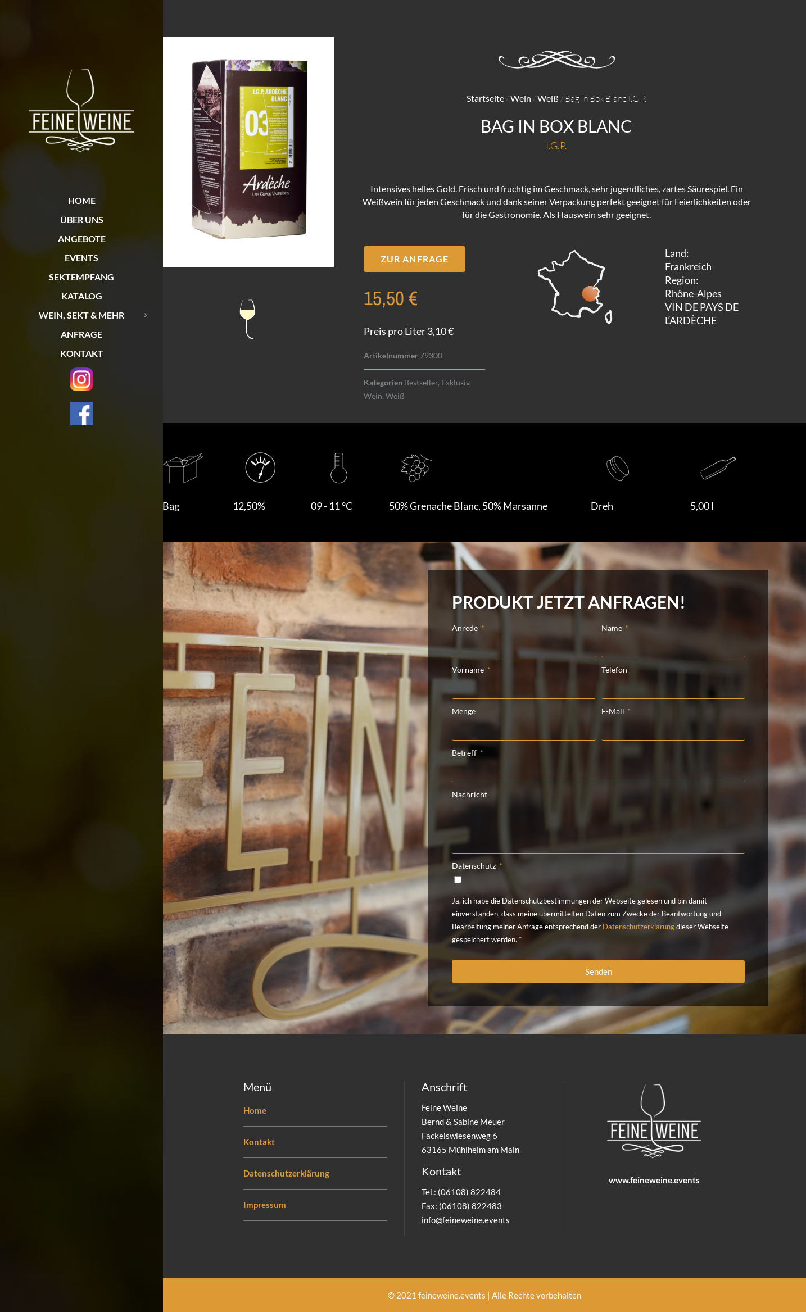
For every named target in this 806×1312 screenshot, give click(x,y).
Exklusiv (455, 382)
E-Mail (613, 711)
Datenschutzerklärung (638, 926)
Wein (520, 98)
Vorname (469, 669)
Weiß (548, 98)
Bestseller (421, 382)
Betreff (465, 752)
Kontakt (259, 1142)
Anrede (465, 628)
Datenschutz (474, 865)
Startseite (485, 98)
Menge (464, 711)
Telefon (614, 669)
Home (254, 1110)
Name (612, 628)
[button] (414, 259)
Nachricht (469, 794)
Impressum (264, 1205)
